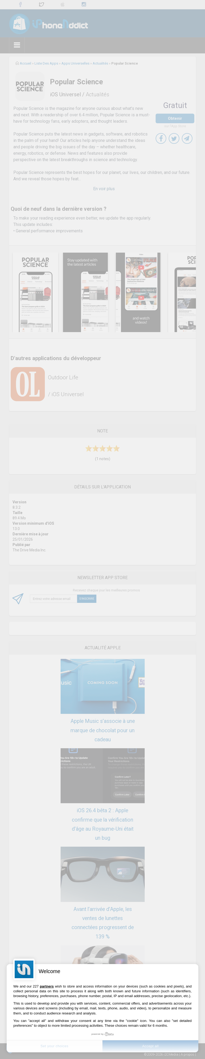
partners (47, 986)
